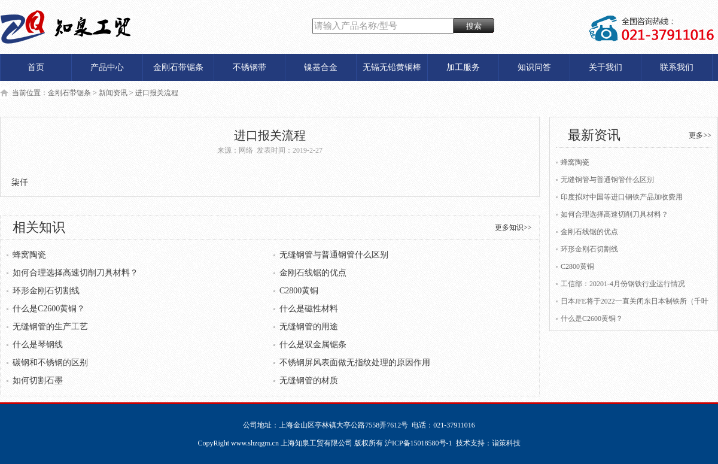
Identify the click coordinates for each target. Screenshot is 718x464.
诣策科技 (506, 443)
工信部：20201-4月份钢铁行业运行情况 (623, 284)
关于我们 (605, 67)
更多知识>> (513, 227)
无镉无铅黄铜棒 (392, 67)
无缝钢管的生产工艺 (50, 326)
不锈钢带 (249, 67)
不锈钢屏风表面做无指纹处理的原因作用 (354, 362)
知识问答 (534, 67)
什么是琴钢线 (38, 344)
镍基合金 (320, 67)
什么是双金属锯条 (312, 344)
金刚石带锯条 (178, 67)
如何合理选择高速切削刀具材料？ (75, 272)
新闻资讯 (113, 93)
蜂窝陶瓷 (29, 254)
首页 (36, 67)
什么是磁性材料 (308, 308)
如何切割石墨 (38, 380)
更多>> (700, 135)
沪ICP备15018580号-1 (418, 443)
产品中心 (107, 67)
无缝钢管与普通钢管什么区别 (333, 254)
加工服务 (463, 67)
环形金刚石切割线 (46, 290)
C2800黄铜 (298, 290)
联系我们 (676, 67)
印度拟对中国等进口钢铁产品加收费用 (622, 197)
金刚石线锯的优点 (312, 272)
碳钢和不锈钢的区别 (50, 362)
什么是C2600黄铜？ (49, 308)
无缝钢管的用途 (308, 326)
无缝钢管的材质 (308, 380)
